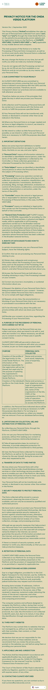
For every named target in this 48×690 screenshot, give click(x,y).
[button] (38, 687)
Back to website (6, 4)
